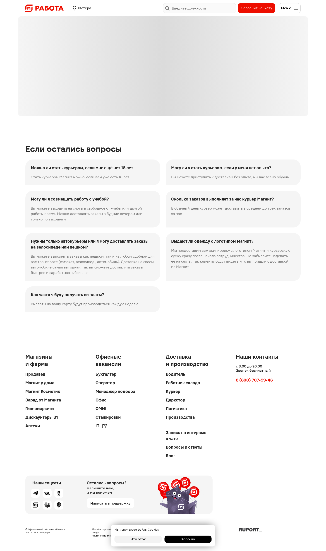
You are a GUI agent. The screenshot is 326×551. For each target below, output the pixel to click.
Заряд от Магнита (43, 400)
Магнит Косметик (42, 391)
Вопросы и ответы (184, 447)
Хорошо (188, 539)
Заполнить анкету (256, 8)
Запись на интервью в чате (186, 435)
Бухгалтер (106, 374)
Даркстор (175, 400)
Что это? (138, 539)
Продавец (35, 374)
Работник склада (183, 382)
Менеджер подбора (115, 391)
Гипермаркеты (39, 408)
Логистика (176, 408)
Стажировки (108, 417)
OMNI (101, 408)
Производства (180, 417)
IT (101, 426)
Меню (290, 8)
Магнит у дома (39, 382)
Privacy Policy (99, 535)
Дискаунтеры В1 (41, 417)
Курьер (173, 391)
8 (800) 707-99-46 (254, 380)
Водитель (175, 374)
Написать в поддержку (110, 503)
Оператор (105, 382)
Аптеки (32, 425)
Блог (170, 455)
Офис (101, 400)
